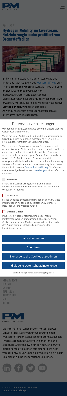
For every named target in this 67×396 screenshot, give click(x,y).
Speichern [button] (33, 244)
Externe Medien (13, 208)
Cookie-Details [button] (19, 270)
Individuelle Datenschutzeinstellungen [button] (33, 262)
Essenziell (10, 176)
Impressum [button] (49, 270)
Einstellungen (40, 167)
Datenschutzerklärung (36, 164)
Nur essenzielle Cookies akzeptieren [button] (33, 253)
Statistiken (11, 192)
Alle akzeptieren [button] (33, 235)
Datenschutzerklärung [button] (35, 270)
